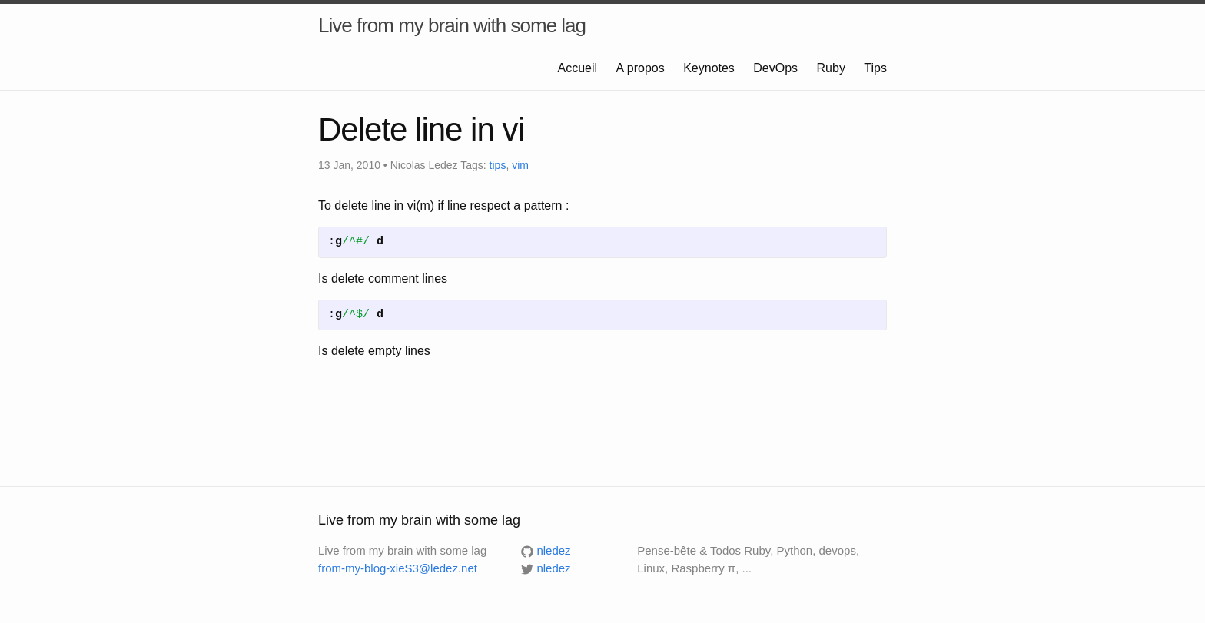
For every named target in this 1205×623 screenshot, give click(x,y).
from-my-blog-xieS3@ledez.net (397, 568)
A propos (642, 68)
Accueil (579, 68)
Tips (875, 68)
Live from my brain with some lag (452, 25)
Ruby (833, 68)
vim (520, 165)
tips (498, 165)
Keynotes (710, 68)
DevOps (777, 68)
